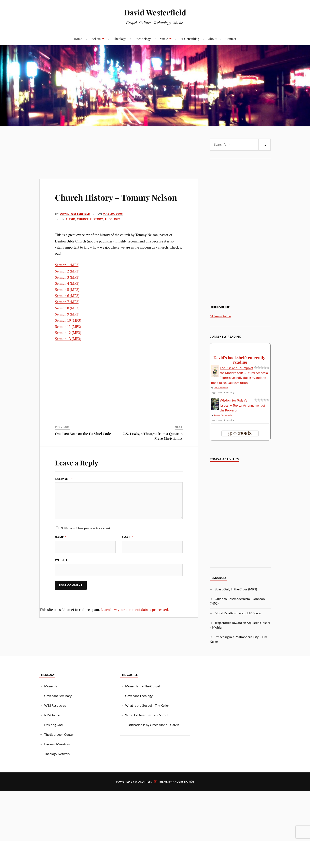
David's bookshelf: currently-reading (240, 359)
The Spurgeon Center (59, 734)
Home (78, 39)
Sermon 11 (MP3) (68, 338)
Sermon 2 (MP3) (67, 283)
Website (61, 571)
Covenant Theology (139, 696)
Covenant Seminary (58, 696)
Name (60, 549)
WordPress (143, 781)
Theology (119, 39)
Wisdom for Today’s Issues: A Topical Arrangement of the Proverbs (242, 405)
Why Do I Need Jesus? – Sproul (146, 715)
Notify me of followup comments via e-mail (85, 539)
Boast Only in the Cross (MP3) (236, 589)
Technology (143, 39)
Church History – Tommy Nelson (107, 202)
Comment (64, 490)
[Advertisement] (118, 144)
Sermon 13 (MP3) (68, 351)
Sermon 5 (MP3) (67, 301)
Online (220, 316)
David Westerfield (155, 12)
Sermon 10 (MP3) (68, 332)
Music (164, 39)
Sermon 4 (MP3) (67, 295)
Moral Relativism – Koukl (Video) (238, 613)
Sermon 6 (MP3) (67, 307)
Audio (70, 230)
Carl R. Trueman (221, 387)
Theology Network (57, 754)
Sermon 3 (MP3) (67, 289)
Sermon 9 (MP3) (67, 326)
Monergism (52, 686)
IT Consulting (189, 39)
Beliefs (96, 39)
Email (127, 549)
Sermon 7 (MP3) (67, 314)
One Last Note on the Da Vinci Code (83, 445)
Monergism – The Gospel (142, 686)
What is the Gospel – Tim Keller (147, 705)
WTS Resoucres (55, 705)
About (212, 39)
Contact (230, 39)
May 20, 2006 (113, 225)
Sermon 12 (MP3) (68, 344)
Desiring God (53, 725)
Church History (90, 230)
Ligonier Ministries (57, 744)
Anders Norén (183, 781)
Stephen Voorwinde (223, 415)
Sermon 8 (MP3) (67, 320)
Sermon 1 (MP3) (67, 277)
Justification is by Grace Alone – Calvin (152, 725)
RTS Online (52, 715)
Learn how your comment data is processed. (135, 621)
